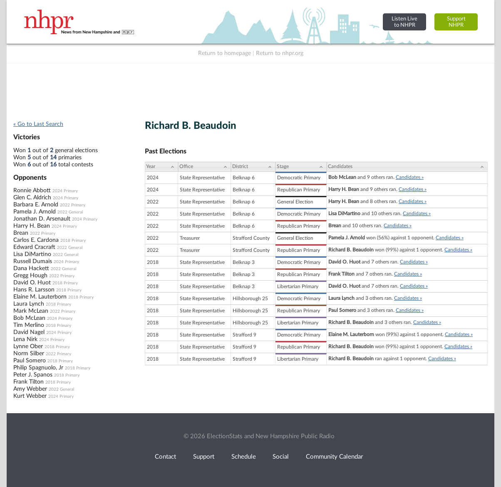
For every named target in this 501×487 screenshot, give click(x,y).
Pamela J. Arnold (34, 212)
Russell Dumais (32, 261)
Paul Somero (29, 361)
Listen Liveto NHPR (404, 22)
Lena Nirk (25, 339)
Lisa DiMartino (32, 254)
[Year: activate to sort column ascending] (161, 167)
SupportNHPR (456, 22)
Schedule (243, 457)
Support (203, 457)
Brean (20, 233)
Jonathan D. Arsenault (41, 219)
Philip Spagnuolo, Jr (38, 368)
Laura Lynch (28, 304)
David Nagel (29, 332)
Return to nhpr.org (279, 53)
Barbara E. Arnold (35, 205)
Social (281, 457)
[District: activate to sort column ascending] (253, 167)
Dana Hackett (31, 268)
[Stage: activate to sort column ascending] (301, 167)
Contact (165, 457)
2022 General (70, 212)
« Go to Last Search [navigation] (38, 124)
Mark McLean (30, 311)
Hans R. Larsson (34, 290)
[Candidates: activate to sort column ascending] (407, 167)
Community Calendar (334, 457)
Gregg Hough (30, 276)
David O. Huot (32, 283)
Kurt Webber (30, 396)
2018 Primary (73, 240)
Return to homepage (224, 53)
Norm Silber (28, 353)
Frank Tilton (28, 382)
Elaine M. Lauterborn (40, 297)
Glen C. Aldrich (32, 198)
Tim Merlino (28, 325)
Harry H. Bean (31, 226)
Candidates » (410, 177)
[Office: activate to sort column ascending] (204, 167)
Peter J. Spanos (32, 375)
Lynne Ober (28, 346)
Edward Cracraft (34, 247)
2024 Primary (65, 191)
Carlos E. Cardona (36, 240)
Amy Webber (30, 389)
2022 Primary (72, 205)
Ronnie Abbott (32, 190)
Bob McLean (29, 318)
